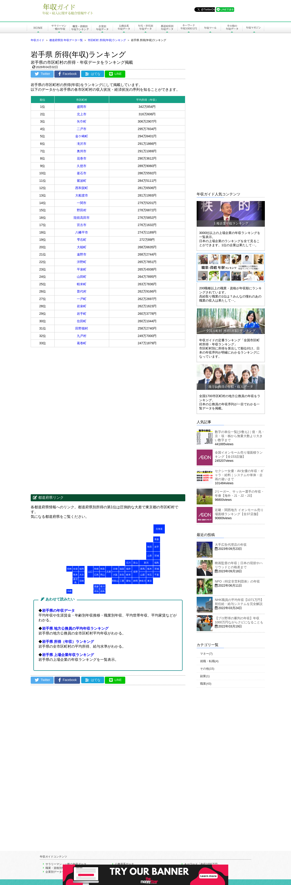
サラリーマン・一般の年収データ (65, 864)
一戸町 (81, 299)
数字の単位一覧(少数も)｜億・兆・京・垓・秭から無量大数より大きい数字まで (240, 436)
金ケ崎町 (81, 136)
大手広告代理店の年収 (231, 544)
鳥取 (102, 569)
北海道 (159, 529)
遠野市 (81, 254)
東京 (149, 581)
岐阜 (128, 574)
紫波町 (81, 180)
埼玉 (149, 574)
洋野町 (81, 262)
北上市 (81, 114)
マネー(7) (206, 653)
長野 (135, 571)
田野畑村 (81, 328)
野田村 (81, 210)
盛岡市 (81, 106)
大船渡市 (81, 195)
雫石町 (81, 239)
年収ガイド (37, 40)
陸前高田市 (82, 217)
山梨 (142, 574)
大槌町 (81, 247)
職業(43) (205, 683)
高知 (96, 591)
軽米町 (81, 284)
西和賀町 (81, 188)
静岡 (135, 581)
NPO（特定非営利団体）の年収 (237, 581)
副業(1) (205, 676)
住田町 (81, 321)
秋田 (149, 547)
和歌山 (115, 581)
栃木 (149, 569)
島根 (96, 569)
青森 (156, 539)
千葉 (156, 574)
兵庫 (108, 571)
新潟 (146, 562)
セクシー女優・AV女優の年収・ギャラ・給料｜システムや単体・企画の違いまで (239, 475)
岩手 (156, 547)
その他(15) (207, 668)
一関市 (81, 203)
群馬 (142, 569)
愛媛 (96, 586)
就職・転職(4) (209, 661)
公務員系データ (124, 864)
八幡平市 (81, 232)
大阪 (115, 574)
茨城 (156, 569)
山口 (90, 571)
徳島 (102, 591)
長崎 (69, 569)
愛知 (128, 581)
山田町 (81, 276)
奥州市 (81, 151)
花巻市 (81, 158)
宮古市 (81, 225)
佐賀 (75, 569)
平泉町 (81, 269)
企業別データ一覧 (56, 871)
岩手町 (81, 313)
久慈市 (81, 166)
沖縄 (69, 591)
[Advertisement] (69, 383)
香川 (102, 586)
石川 (128, 562)
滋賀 (122, 569)
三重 (122, 581)
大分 (81, 574)
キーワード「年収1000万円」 (202, 864)
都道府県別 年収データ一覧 (66, 40)
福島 (156, 562)
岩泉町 (81, 306)
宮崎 (81, 581)
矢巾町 (81, 121)
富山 (135, 562)
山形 (149, 555)
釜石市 (81, 173)
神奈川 (142, 581)
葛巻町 (81, 343)
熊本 (75, 574)
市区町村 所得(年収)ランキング (107, 40)
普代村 (81, 291)
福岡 (81, 569)
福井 (128, 569)
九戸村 (81, 336)
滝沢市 (81, 143)
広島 (96, 574)
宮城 (156, 555)
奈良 (122, 574)
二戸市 (81, 129)
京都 (115, 569)
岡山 (102, 574)
